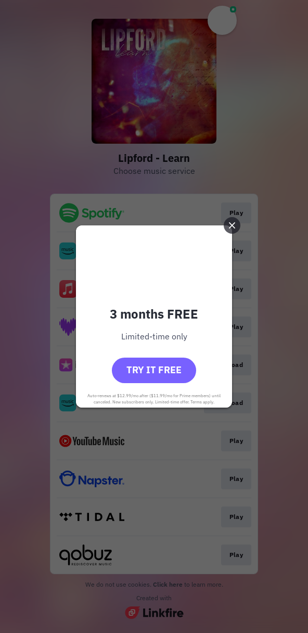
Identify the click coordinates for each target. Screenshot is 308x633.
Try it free (154, 370)
